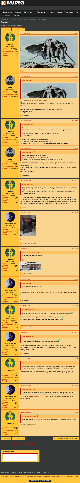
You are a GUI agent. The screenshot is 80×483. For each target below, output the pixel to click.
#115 (76, 332)
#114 (76, 305)
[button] (34, 12)
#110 (76, 180)
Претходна (7, 29)
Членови (52, 12)
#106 (76, 33)
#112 (76, 248)
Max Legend (6, 25)
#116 (76, 359)
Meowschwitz (14, 96)
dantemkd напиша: (27, 80)
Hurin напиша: (26, 124)
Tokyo (16, 55)
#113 (76, 279)
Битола (16, 234)
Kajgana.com (7, 12)
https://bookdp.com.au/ (41, 396)
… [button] (15, 29)
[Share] (73, 33)
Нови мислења (5, 15)
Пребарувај (15, 15)
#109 (76, 148)
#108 (76, 120)
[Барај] (77, 12)
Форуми (18, 12)
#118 (76, 412)
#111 (76, 212)
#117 (76, 385)
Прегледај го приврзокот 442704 (32, 255)
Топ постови (41, 12)
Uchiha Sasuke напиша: (29, 252)
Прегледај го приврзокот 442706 (32, 286)
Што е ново (28, 12)
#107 (76, 76)
